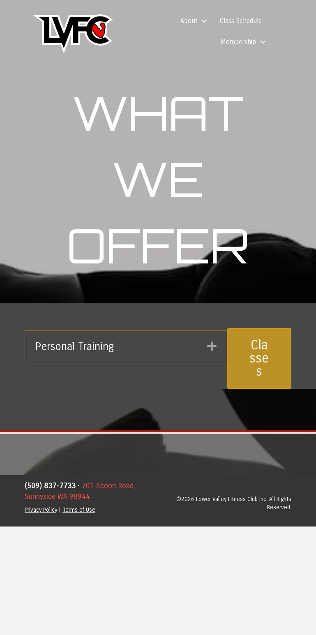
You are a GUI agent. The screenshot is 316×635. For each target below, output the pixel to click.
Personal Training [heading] (74, 346)
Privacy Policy (41, 509)
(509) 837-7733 (50, 485)
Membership (238, 42)
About (188, 21)
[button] (204, 20)
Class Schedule (241, 21)
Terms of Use (78, 509)
